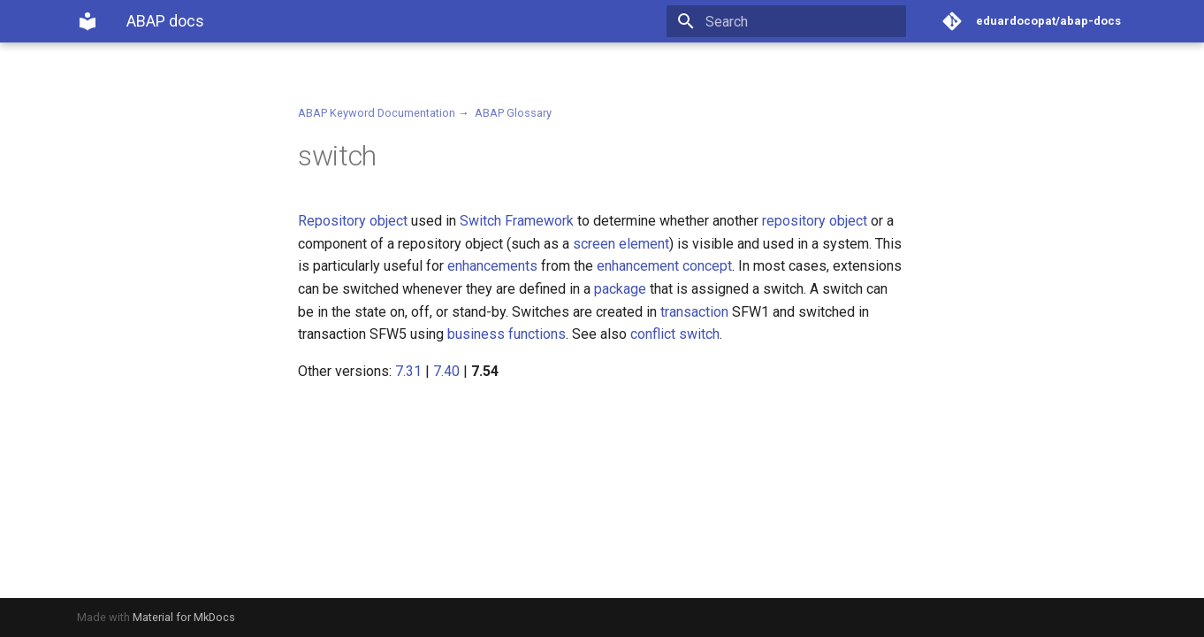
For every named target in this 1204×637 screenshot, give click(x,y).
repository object (814, 220)
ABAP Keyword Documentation (376, 112)
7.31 (408, 371)
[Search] (802, 21)
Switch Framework (517, 220)
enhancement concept (664, 265)
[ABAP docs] (87, 21)
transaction (694, 311)
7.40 (446, 371)
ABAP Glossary (513, 112)
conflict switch (675, 334)
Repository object (353, 220)
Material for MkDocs (184, 617)
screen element (621, 243)
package (620, 288)
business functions (506, 334)
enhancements (492, 265)
